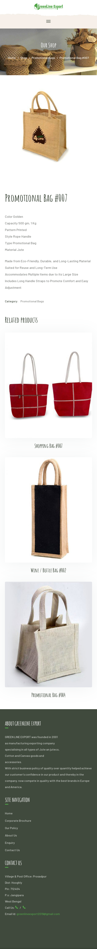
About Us (11, 835)
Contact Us (12, 850)
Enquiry (10, 842)
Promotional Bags (43, 57)
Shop (23, 57)
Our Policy (11, 828)
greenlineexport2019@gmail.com (38, 914)
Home (12, 57)
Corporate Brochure (18, 820)
